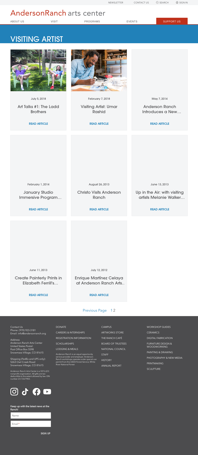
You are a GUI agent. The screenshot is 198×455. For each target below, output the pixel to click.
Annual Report (111, 365)
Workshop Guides (159, 326)
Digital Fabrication (160, 338)
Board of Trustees (114, 343)
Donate (61, 326)
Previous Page (95, 310)
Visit (54, 21)
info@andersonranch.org (32, 333)
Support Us (172, 21)
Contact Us (141, 2)
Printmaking (155, 363)
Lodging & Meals (67, 349)
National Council (113, 349)
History (106, 360)
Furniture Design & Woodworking (159, 345)
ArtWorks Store (112, 332)
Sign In (183, 2)
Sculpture (153, 368)
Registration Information (73, 338)
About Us (17, 21)
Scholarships (65, 343)
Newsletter (115, 2)
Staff (104, 354)
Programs (92, 21)
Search (164, 2)
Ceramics (153, 332)
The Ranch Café (111, 338)
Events (132, 21)
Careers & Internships (70, 332)
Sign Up (45, 433)
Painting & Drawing (160, 352)
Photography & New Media (164, 357)
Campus (106, 326)
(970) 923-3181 (27, 330)
